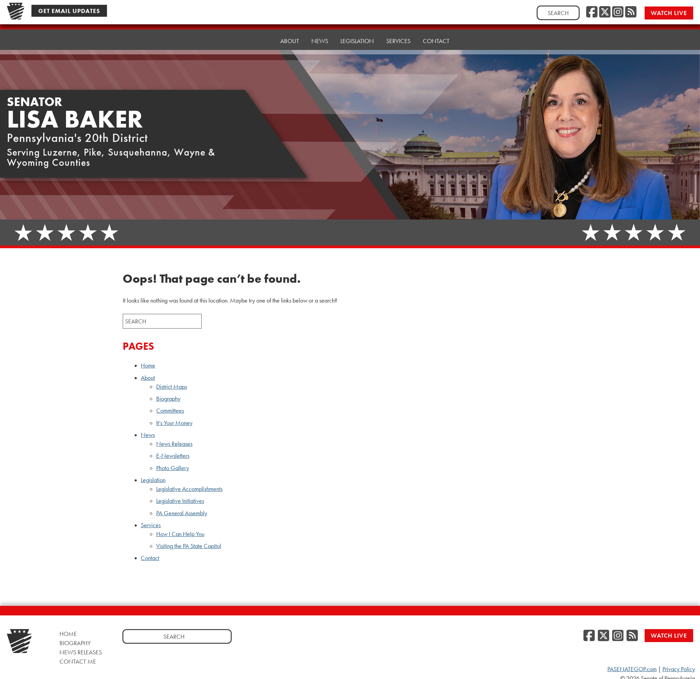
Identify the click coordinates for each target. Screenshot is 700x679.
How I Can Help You (180, 534)
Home (259, 38)
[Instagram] (617, 12)
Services (151, 525)
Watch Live (669, 12)
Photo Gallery (172, 468)
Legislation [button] (357, 33)
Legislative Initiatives (180, 501)
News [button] (319, 34)
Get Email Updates (69, 10)
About (148, 378)
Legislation (153, 480)
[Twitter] (604, 12)
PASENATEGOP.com (632, 669)
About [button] (289, 36)
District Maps (171, 386)
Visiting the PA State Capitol (188, 546)
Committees (170, 410)
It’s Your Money (174, 423)
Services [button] (398, 31)
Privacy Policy (678, 669)
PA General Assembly (181, 513)
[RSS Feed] (630, 12)
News (148, 435)
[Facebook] (591, 12)
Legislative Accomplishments (189, 489)
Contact (436, 29)
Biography (168, 398)
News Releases (174, 444)
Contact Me (77, 661)
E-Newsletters (172, 456)
